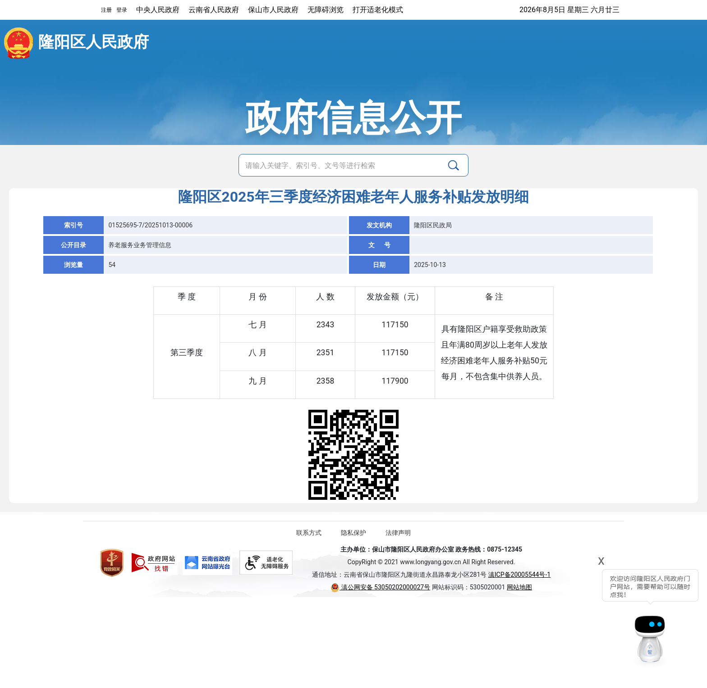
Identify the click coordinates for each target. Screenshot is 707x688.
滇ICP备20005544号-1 (519, 574)
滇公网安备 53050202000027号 (380, 587)
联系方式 (308, 532)
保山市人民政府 (273, 9)
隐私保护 (353, 532)
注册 (106, 10)
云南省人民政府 (213, 9)
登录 (121, 10)
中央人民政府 (157, 9)
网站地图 (519, 587)
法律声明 (398, 532)
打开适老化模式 (378, 9)
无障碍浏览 (326, 9)
